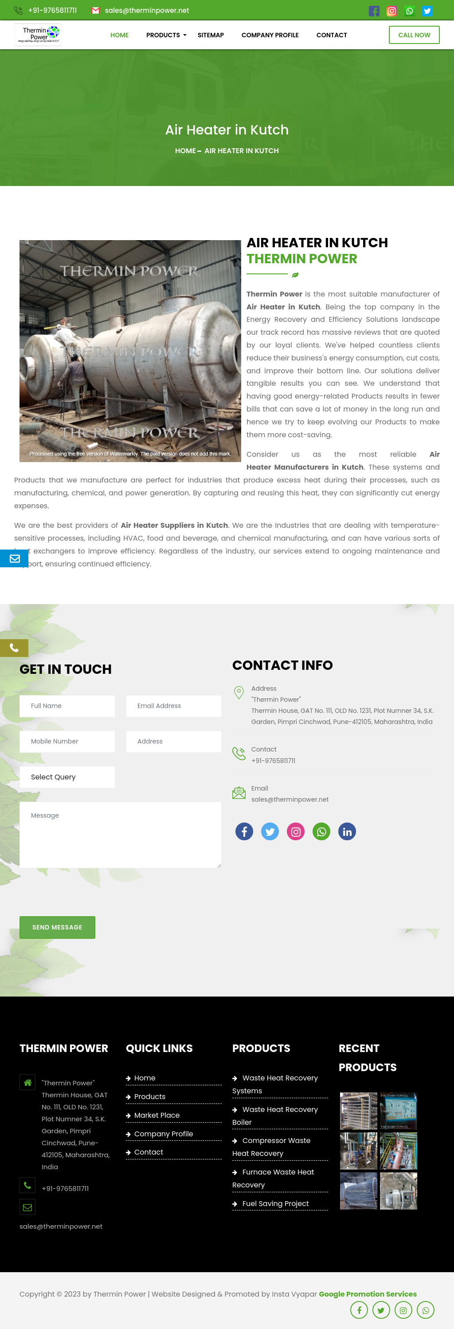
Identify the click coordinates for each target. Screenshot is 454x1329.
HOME (119, 35)
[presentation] (87, 855)
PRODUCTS (163, 35)
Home (185, 151)
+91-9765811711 (52, 10)
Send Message (57, 883)
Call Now (414, 35)
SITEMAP (211, 35)
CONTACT (332, 35)
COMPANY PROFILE (270, 35)
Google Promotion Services (368, 1294)
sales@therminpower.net (147, 10)
